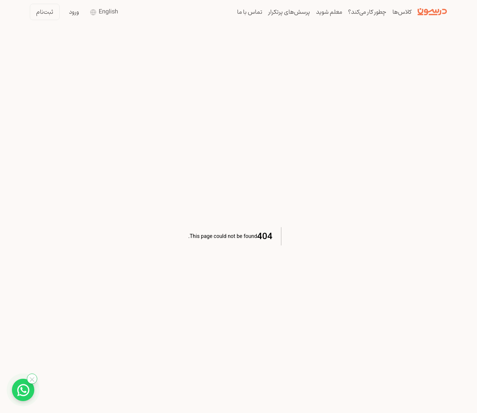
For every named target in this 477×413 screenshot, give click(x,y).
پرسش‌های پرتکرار (289, 12)
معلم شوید (329, 12)
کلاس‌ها (401, 12)
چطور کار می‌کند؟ (367, 12)
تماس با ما (249, 12)
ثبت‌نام (44, 12)
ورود (74, 12)
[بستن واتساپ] (32, 379)
